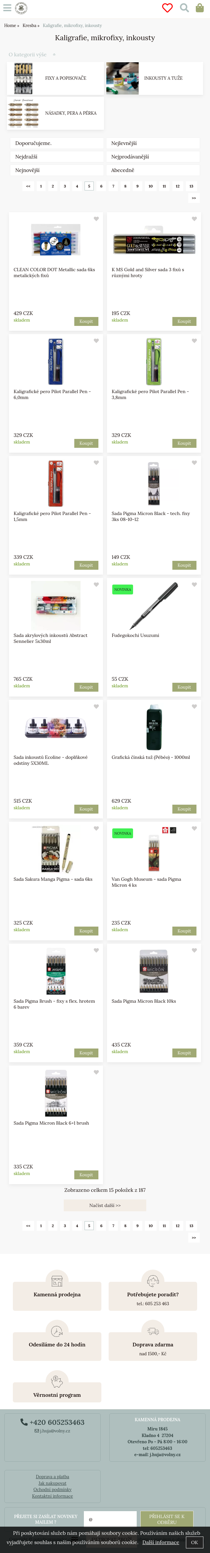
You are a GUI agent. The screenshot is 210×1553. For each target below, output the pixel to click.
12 (178, 186)
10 (151, 186)
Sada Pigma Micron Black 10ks (144, 1001)
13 (191, 186)
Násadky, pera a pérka (70, 113)
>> (194, 197)
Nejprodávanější (130, 157)
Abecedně (122, 170)
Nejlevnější (124, 143)
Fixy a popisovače (65, 78)
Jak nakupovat (53, 1483)
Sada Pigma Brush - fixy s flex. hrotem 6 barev (54, 1004)
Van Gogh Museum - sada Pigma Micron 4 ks (146, 882)
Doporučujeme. (33, 143)
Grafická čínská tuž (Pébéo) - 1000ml (151, 757)
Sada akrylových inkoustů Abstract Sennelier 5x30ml (51, 638)
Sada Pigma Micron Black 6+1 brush (51, 1123)
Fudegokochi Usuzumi (135, 635)
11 (164, 186)
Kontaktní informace (52, 1496)
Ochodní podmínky (52, 1489)
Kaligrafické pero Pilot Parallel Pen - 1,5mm (52, 516)
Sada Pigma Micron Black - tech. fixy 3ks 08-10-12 (151, 516)
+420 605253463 (52, 1422)
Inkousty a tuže (163, 78)
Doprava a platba (52, 1477)
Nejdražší (26, 157)
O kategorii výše (28, 54)
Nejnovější (27, 170)
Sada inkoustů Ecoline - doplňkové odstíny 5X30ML (51, 760)
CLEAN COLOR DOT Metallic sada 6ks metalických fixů (54, 272)
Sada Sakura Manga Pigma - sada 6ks (53, 879)
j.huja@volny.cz (52, 1431)
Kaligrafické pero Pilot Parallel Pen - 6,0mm (52, 394)
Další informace (160, 1542)
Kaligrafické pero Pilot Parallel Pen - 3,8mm (150, 394)
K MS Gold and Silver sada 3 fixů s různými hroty (148, 272)
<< (28, 186)
